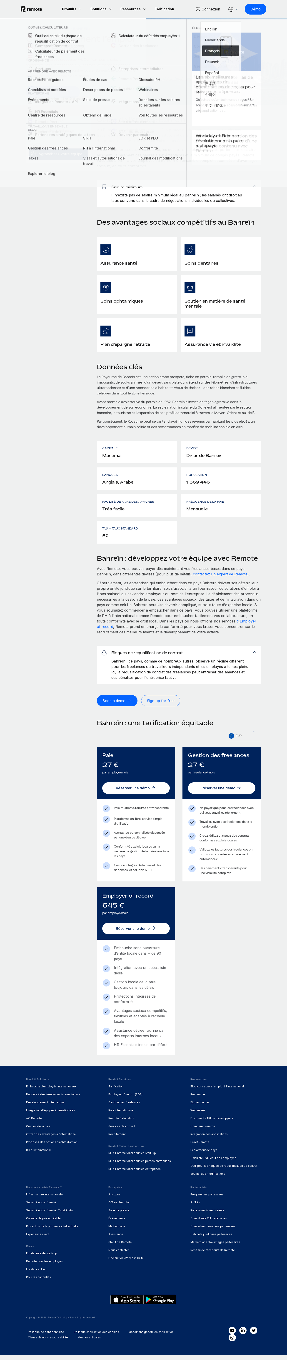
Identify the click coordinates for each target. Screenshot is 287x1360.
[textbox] (244, 742)
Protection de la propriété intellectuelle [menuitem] (52, 1231)
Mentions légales (89, 1342)
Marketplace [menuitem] (116, 1231)
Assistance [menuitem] (115, 1239)
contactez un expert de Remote (220, 577)
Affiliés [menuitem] (195, 1207)
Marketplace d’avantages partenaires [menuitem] (215, 1247)
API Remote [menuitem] (34, 1123)
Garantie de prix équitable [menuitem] (43, 1223)
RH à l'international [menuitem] (38, 1155)
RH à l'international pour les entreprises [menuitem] (134, 1174)
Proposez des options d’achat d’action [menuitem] (51, 1147)
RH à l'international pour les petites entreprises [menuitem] (139, 1166)
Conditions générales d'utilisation (151, 1336)
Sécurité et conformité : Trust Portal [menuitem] (49, 1215)
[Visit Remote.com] (36, 9)
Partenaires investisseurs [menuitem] (207, 1215)
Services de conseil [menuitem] (121, 1131)
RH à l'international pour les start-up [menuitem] (132, 1158)
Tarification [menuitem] (115, 1091)
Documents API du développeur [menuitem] (211, 1123)
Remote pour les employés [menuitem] (44, 1266)
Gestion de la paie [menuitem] (38, 1131)
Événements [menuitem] (116, 1223)
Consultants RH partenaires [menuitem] (208, 1223)
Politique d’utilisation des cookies (96, 1336)
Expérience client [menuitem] (37, 1239)
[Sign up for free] (160, 707)
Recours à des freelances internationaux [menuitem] (53, 1099)
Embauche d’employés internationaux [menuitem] (51, 1091)
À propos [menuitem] (114, 1199)
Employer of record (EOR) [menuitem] (125, 1099)
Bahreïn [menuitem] (81, 28)
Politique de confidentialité (46, 1336)
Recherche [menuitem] (197, 1099)
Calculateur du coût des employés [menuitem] (213, 1162)
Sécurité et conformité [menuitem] (41, 1207)
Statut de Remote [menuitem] (120, 1247)
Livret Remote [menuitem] (199, 1147)
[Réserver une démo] (136, 793)
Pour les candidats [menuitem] (38, 1282)
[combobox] (244, 742)
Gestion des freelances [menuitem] (124, 1107)
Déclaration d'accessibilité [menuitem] (126, 1263)
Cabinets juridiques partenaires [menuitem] (211, 1239)
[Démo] (250, 9)
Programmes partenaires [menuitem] (207, 1199)
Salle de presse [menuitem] (119, 1215)
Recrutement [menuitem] (117, 1139)
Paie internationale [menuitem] (120, 1115)
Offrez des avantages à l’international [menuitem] (51, 1139)
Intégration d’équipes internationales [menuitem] (50, 1115)
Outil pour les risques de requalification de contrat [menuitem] (223, 1170)
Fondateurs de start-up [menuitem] (41, 1258)
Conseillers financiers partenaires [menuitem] (212, 1231)
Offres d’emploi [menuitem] (119, 1207)
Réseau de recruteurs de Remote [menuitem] (212, 1255)
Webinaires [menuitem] (197, 1115)
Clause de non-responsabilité (48, 1342)
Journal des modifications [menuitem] (207, 1178)
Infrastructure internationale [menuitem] (44, 1199)
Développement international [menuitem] (45, 1107)
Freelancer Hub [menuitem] (36, 1274)
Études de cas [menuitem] (200, 1107)
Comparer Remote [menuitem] (202, 1131)
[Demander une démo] (53, 91)
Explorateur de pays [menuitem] (48, 28)
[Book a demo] (117, 707)
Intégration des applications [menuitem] (209, 1139)
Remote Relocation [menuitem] (121, 1123)
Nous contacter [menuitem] (118, 1255)
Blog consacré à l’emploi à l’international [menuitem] (217, 1091)
